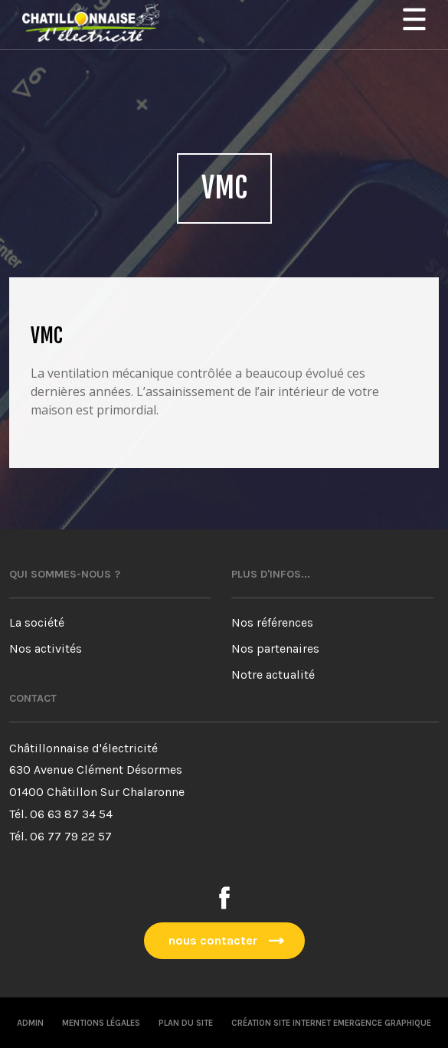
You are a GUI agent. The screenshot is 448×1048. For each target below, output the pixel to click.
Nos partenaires (275, 648)
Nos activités (45, 648)
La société (36, 622)
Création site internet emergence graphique (331, 1023)
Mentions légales (101, 1023)
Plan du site (186, 1023)
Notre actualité (273, 674)
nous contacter (212, 940)
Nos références (272, 622)
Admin (30, 1023)
